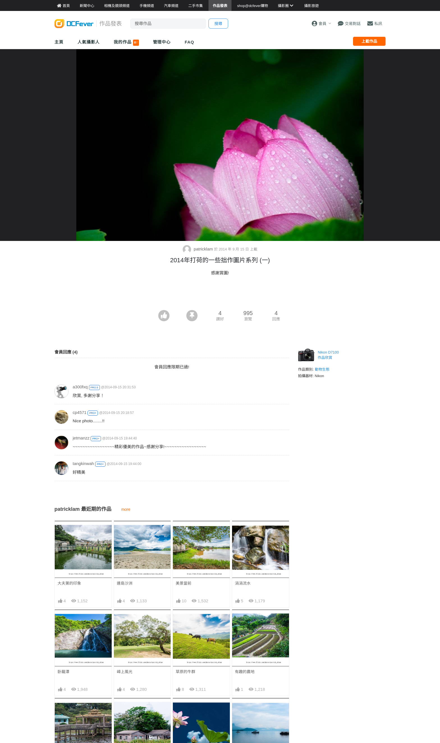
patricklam (198, 249)
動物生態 (322, 369)
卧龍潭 (63, 671)
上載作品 (369, 41)
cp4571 (79, 412)
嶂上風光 (124, 671)
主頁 (58, 42)
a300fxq (80, 386)
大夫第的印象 (69, 583)
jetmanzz (81, 438)
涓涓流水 (243, 583)
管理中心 (162, 42)
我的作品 (126, 43)
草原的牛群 (185, 671)
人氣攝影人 (88, 42)
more (125, 509)
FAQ (189, 42)
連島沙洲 (124, 583)
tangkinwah (83, 463)
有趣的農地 (245, 671)
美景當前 (183, 583)
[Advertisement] (220, 294)
